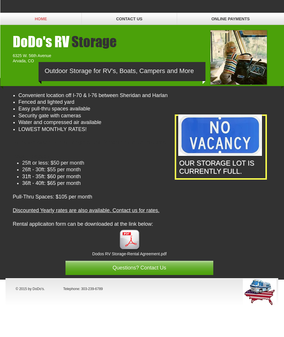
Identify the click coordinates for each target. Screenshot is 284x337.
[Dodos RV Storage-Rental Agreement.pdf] (129, 243)
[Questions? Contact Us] (139, 268)
